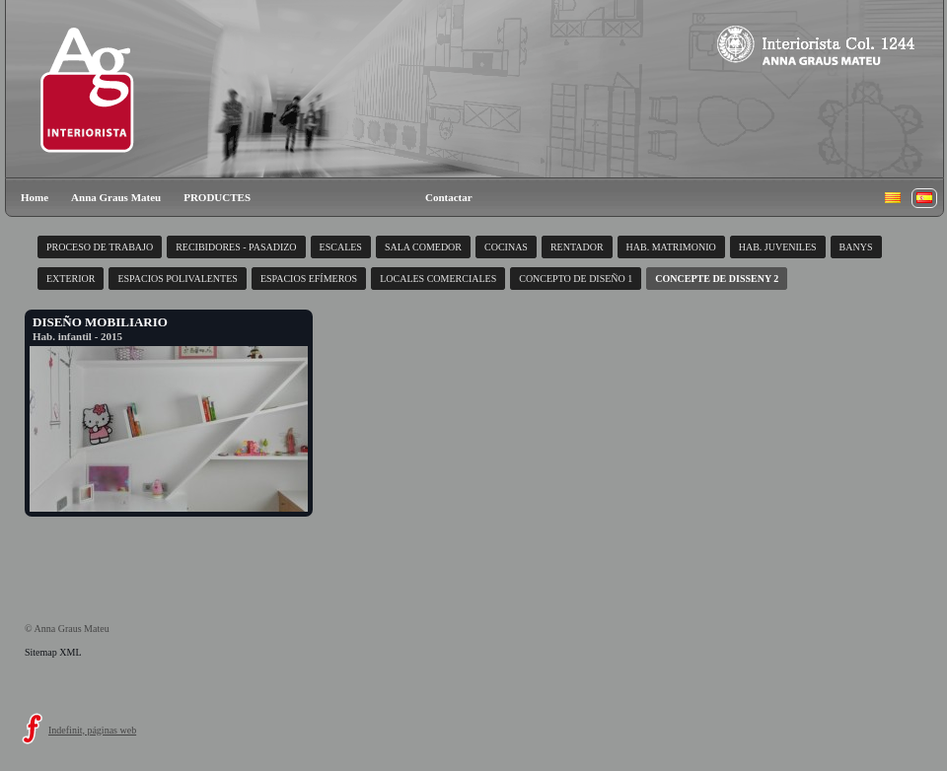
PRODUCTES (217, 197)
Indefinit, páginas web (92, 730)
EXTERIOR (70, 278)
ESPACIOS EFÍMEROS (308, 278)
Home (34, 197)
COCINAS (506, 247)
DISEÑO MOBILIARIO (100, 322)
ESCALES (341, 247)
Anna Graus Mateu (116, 197)
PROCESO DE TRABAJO (99, 247)
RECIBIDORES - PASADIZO (236, 247)
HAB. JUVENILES (778, 247)
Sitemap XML (53, 652)
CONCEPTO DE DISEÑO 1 (575, 278)
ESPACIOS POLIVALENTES (177, 278)
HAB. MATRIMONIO (671, 247)
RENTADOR (577, 247)
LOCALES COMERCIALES (438, 278)
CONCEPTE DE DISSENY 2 (716, 278)
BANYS (856, 247)
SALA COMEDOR (423, 247)
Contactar (449, 197)
